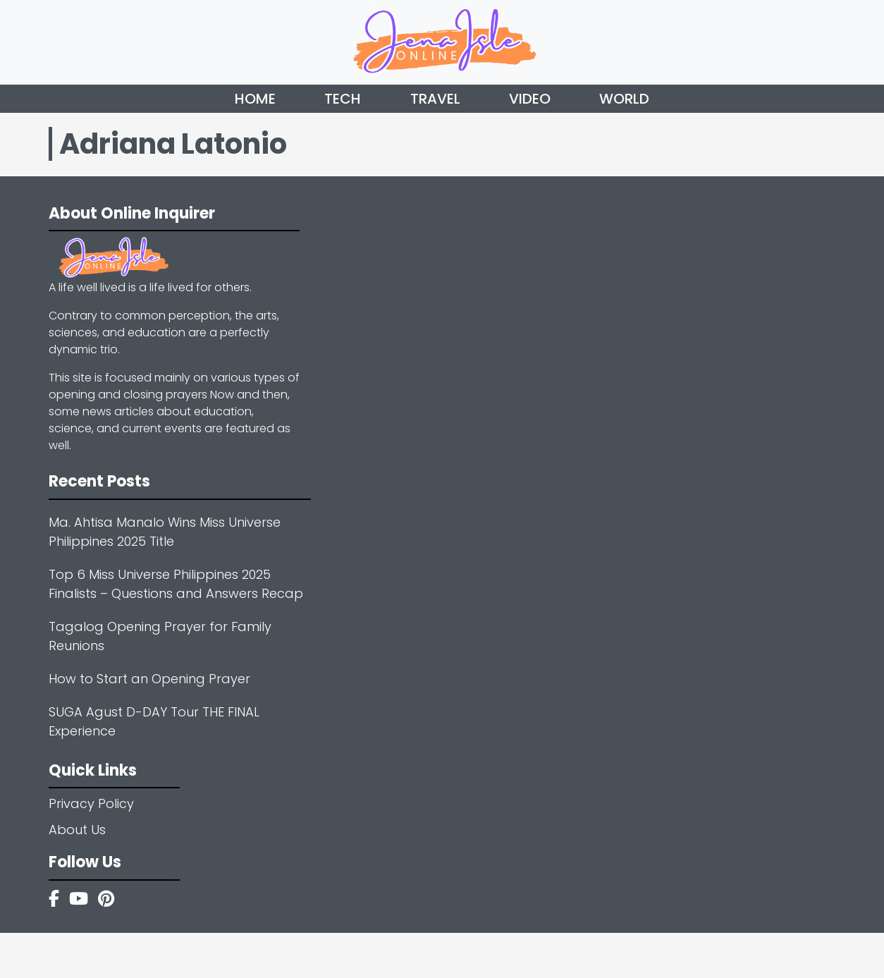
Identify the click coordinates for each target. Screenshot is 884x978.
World (624, 99)
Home (255, 99)
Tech (342, 99)
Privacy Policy (91, 803)
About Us (77, 829)
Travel (435, 99)
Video (530, 99)
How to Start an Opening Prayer (149, 678)
